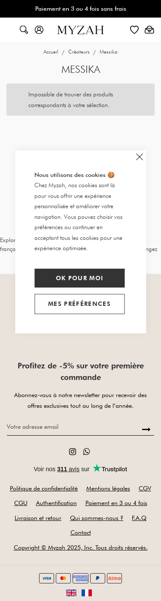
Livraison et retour (38, 517)
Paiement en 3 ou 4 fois (116, 502)
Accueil (51, 51)
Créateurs (79, 51)
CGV (145, 488)
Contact (80, 532)
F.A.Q (139, 517)
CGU (20, 502)
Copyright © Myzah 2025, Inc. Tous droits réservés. (81, 547)
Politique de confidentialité (44, 488)
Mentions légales (108, 488)
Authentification (56, 502)
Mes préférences (79, 303)
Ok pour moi (79, 278)
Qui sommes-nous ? (96, 517)
